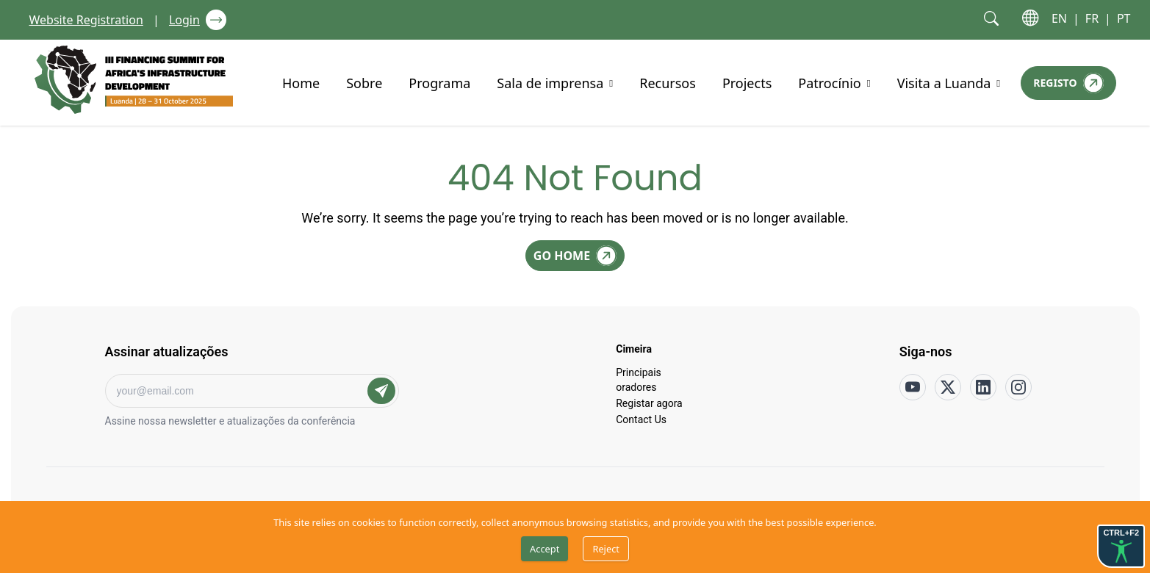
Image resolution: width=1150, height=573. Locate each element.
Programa (439, 82)
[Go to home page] (134, 80)
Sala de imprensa (550, 82)
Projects (747, 82)
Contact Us (641, 418)
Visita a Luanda (944, 82)
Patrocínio (829, 82)
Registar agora (649, 402)
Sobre (364, 82)
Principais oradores (638, 379)
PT (1124, 18)
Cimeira (634, 348)
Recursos (667, 82)
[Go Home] (575, 255)
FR (1092, 18)
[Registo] (1068, 83)
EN (1059, 18)
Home (301, 82)
